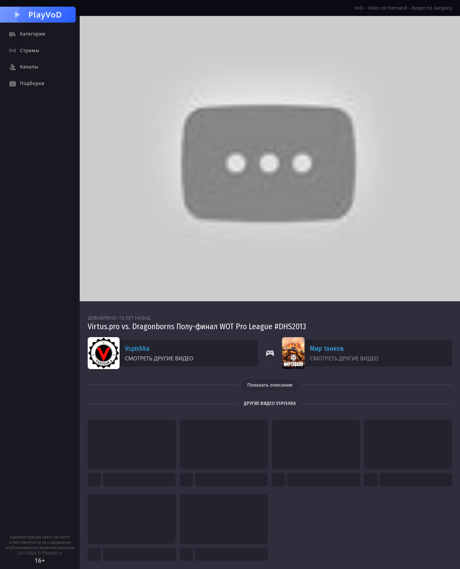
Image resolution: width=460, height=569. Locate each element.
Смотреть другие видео (159, 358)
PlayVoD (38, 14)
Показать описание (270, 385)
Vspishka (137, 348)
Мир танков (327, 348)
